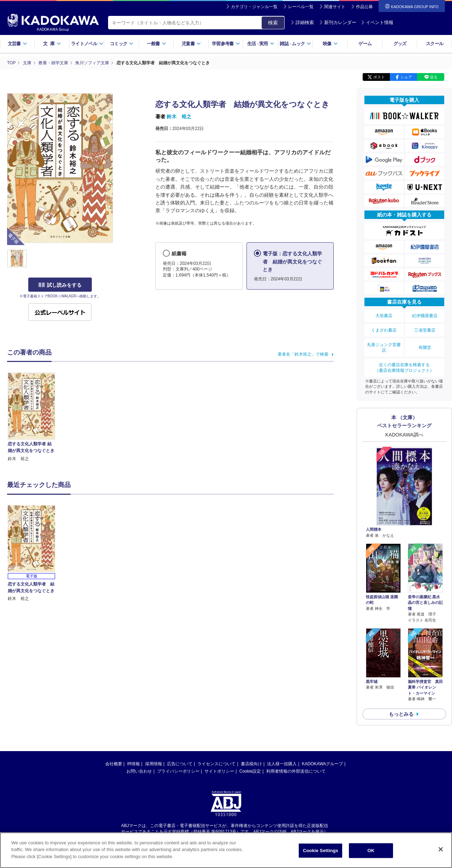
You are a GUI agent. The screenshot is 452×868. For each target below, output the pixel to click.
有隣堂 (424, 347)
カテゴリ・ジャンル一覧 (254, 6)
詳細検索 (302, 22)
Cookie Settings (320, 855)
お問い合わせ (139, 771)
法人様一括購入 (282, 763)
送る (434, 77)
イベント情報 (377, 22)
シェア (406, 77)
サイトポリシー (219, 771)
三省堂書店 (424, 330)
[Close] (440, 854)
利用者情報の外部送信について (296, 771)
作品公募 (364, 6)
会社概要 (113, 763)
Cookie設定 (250, 771)
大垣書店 (383, 315)
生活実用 (260, 43)
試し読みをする (60, 285)
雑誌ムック (295, 43)
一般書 (156, 43)
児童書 (191, 43)
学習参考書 (226, 43)
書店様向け (251, 763)
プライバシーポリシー (178, 771)
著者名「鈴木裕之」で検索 (303, 354)
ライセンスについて (216, 763)
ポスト (379, 77)
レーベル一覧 (301, 6)
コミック (121, 43)
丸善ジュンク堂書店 (384, 347)
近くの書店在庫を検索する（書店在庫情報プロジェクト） (404, 367)
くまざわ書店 (384, 330)
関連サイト (334, 6)
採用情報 (153, 763)
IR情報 (133, 763)
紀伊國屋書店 (425, 315)
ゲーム (364, 43)
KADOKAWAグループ (322, 763)
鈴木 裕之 (179, 116)
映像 (330, 43)
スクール (434, 43)
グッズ (399, 43)
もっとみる (401, 714)
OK (370, 855)
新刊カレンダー (337, 22)
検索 (273, 22)
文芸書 (17, 43)
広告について (179, 763)
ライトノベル (87, 43)
